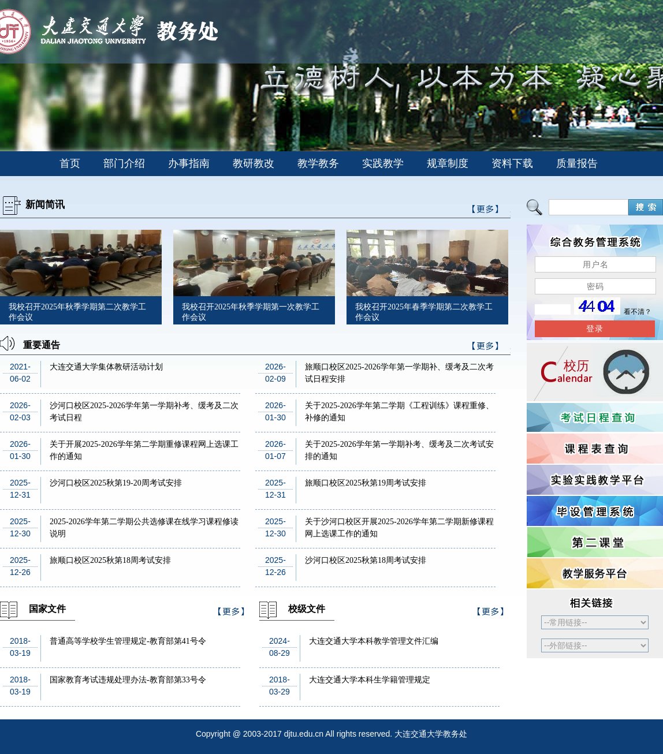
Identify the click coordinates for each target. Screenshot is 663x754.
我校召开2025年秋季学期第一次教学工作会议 (250, 312)
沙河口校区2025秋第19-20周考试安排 (116, 483)
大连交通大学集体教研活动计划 (106, 367)
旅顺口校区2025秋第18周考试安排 (110, 560)
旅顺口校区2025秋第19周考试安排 (365, 483)
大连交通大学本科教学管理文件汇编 (373, 641)
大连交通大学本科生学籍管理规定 (369, 679)
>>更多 (485, 348)
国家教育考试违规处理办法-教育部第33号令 (128, 679)
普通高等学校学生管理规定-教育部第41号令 (128, 641)
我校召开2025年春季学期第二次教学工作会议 (424, 312)
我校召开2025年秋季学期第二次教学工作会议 (77, 312)
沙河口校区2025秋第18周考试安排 (365, 560)
